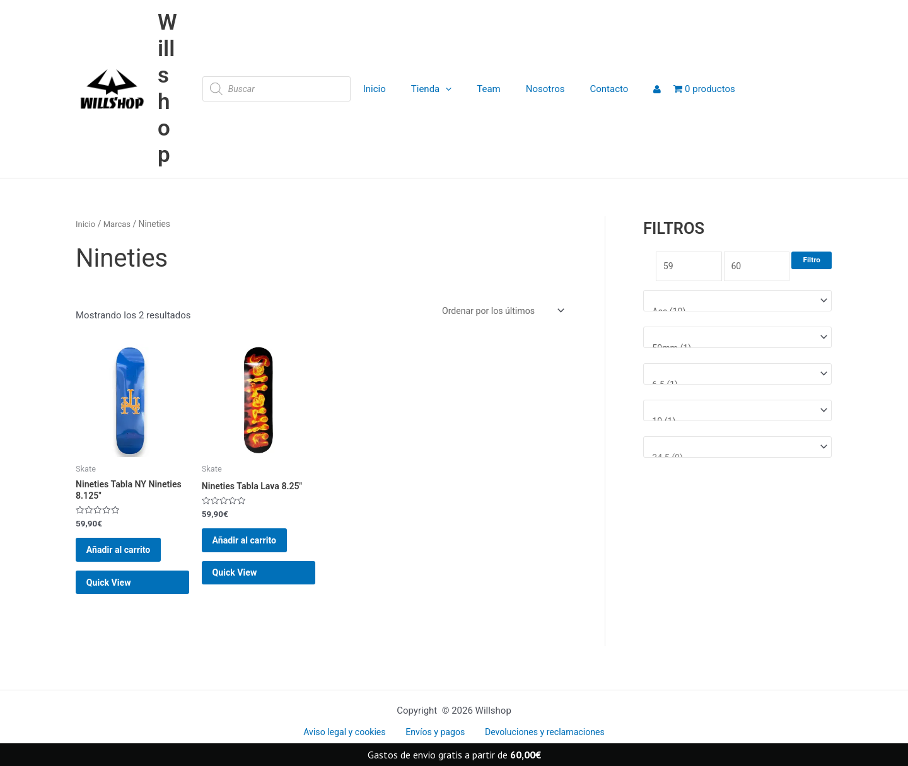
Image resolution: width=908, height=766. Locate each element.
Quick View (118, 598)
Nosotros (527, 89)
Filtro (811, 259)
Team (477, 89)
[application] (440, 89)
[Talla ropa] (737, 416)
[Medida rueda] (737, 340)
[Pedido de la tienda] (498, 311)
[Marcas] (737, 302)
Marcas (119, 224)
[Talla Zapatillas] (737, 454)
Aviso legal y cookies (349, 732)
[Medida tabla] (737, 378)
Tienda (426, 89)
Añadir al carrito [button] (129, 557)
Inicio (375, 89)
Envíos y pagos (433, 732)
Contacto (585, 89)
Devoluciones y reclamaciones (538, 732)
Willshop (167, 88)
